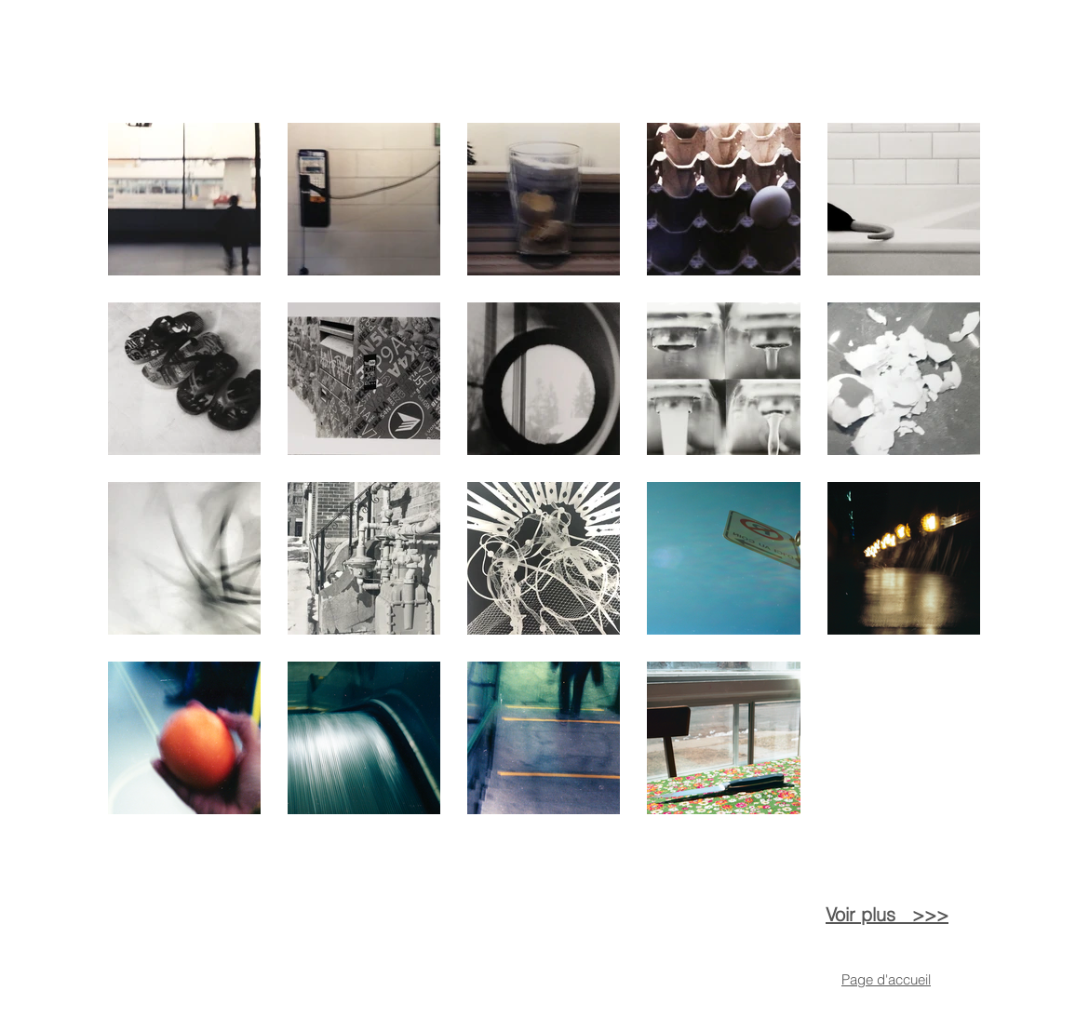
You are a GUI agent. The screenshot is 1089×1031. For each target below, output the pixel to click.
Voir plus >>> (887, 914)
